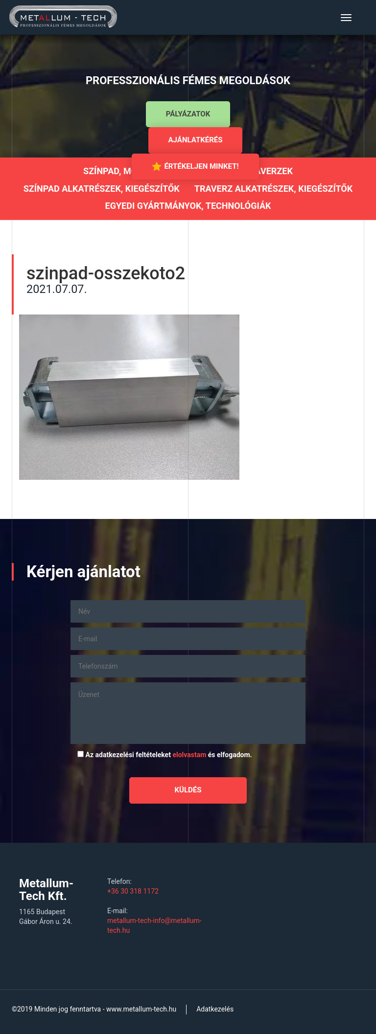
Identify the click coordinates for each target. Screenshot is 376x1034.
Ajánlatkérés (195, 139)
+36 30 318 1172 (133, 891)
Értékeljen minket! (195, 166)
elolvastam (189, 755)
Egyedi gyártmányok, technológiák (188, 206)
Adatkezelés (215, 1009)
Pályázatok (188, 114)
